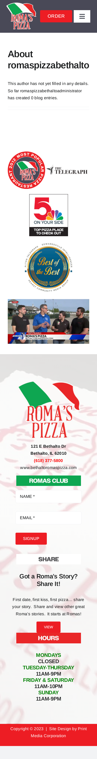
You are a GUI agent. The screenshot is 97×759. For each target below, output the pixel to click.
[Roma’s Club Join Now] (48, 477)
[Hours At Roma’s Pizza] (48, 634)
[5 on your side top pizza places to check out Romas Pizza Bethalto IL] (48, 196)
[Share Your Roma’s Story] (48, 556)
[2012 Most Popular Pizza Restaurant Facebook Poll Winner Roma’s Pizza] (48, 153)
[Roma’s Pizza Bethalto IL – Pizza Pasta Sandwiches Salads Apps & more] (21, 4)
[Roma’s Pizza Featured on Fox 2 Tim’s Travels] (48, 301)
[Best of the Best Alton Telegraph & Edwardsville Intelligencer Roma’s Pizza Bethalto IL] (48, 243)
